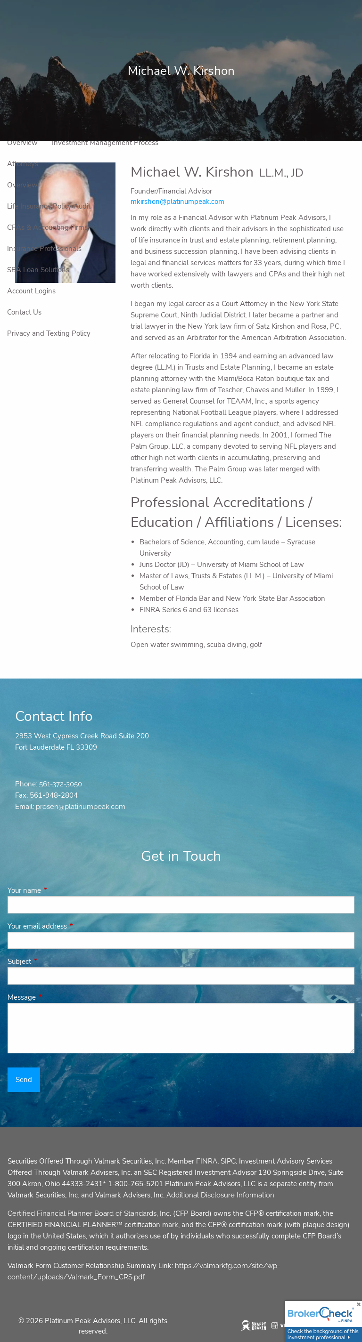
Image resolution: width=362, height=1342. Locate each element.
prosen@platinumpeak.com (80, 806)
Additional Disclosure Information (220, 1195)
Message (55, 997)
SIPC (228, 1161)
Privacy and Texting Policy (48, 333)
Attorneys (22, 164)
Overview (22, 142)
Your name (57, 890)
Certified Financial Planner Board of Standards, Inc (89, 1213)
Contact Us (24, 312)
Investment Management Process (105, 142)
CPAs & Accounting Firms (47, 227)
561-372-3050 (60, 784)
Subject (53, 961)
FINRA (206, 1161)
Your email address (70, 926)
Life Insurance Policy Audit (48, 206)
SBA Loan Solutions (38, 270)
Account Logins (31, 291)
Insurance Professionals (44, 248)
